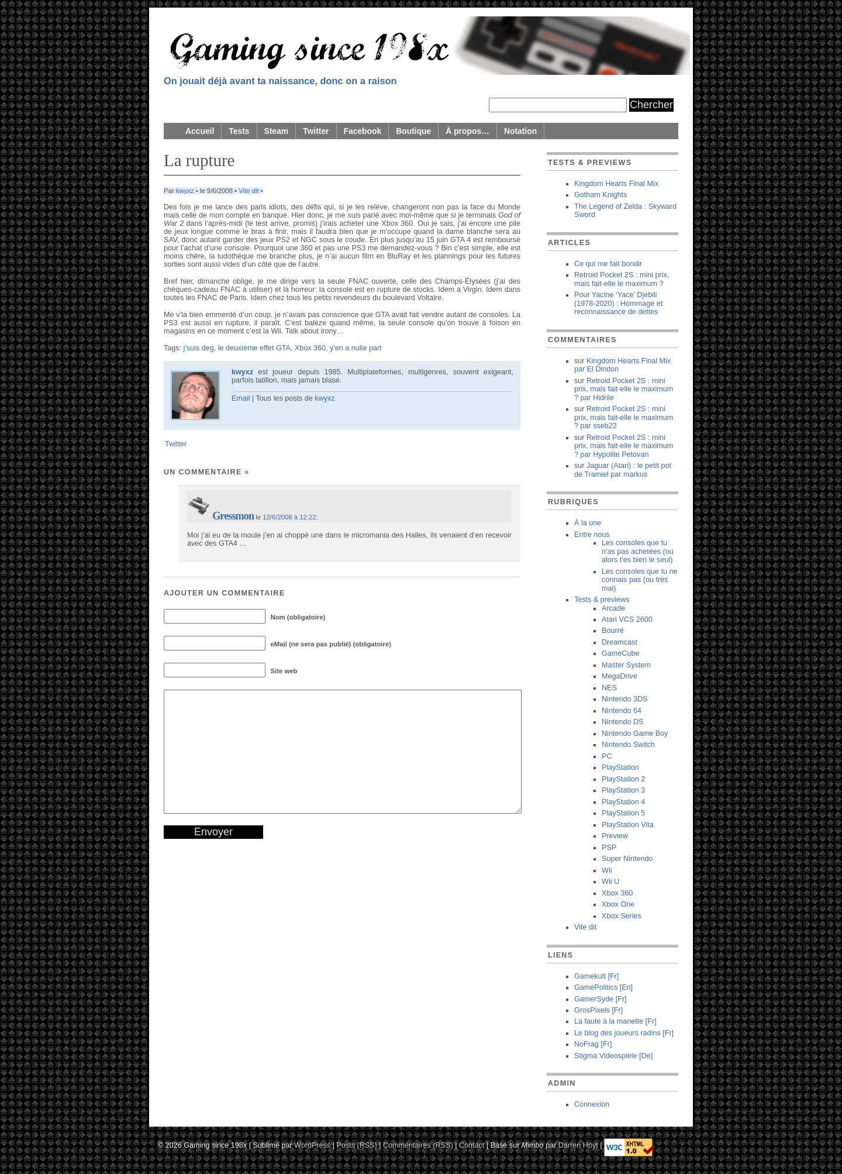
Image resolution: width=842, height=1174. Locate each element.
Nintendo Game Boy (635, 733)
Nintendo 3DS (624, 699)
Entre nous (592, 535)
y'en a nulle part (356, 348)
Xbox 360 (310, 348)
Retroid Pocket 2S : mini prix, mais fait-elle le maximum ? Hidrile (623, 389)
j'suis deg (199, 348)
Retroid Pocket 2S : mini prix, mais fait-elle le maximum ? (621, 279)
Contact (471, 1145)
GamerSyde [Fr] (600, 999)
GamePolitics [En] (603, 987)
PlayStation (620, 767)
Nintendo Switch (628, 745)
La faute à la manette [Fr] (615, 1021)
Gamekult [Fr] (596, 976)
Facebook (363, 131)
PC (607, 756)
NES (609, 688)
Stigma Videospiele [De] (613, 1056)
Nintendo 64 (621, 711)
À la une (587, 523)
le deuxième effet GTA (254, 348)
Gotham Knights (600, 195)
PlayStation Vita (628, 825)
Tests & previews (601, 599)
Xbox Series (621, 916)
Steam (276, 131)
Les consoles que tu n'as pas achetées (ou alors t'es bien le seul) (638, 551)
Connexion (591, 1104)
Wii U (610, 881)
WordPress (312, 1145)
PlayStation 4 (623, 802)
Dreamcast (619, 642)
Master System (626, 665)
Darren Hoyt (578, 1145)
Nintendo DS (622, 722)
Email (241, 398)
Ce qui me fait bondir (608, 264)
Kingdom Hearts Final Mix (616, 184)
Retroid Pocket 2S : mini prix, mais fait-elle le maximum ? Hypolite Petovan (623, 446)
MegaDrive (619, 676)
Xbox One (618, 904)
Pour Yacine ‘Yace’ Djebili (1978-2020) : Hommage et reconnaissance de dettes (618, 303)
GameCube (620, 653)
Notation (520, 131)
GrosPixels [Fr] (598, 1010)
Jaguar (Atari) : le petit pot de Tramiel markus (622, 470)
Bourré (613, 630)
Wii (607, 870)
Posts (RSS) (356, 1145)
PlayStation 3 (623, 790)
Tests (239, 131)
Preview (615, 836)
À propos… (467, 131)
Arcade (613, 608)
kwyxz (185, 190)
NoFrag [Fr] (593, 1044)
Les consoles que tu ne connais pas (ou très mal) (640, 580)
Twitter (316, 131)
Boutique (413, 131)
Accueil (199, 131)
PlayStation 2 (623, 779)
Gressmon (233, 516)
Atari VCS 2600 (627, 619)
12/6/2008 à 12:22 (289, 517)
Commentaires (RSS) (418, 1145)
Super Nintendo (627, 859)
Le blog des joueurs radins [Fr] (624, 1033)
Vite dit (248, 190)
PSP (609, 848)
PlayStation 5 (623, 813)
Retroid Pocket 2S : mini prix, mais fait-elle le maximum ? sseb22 (623, 417)
